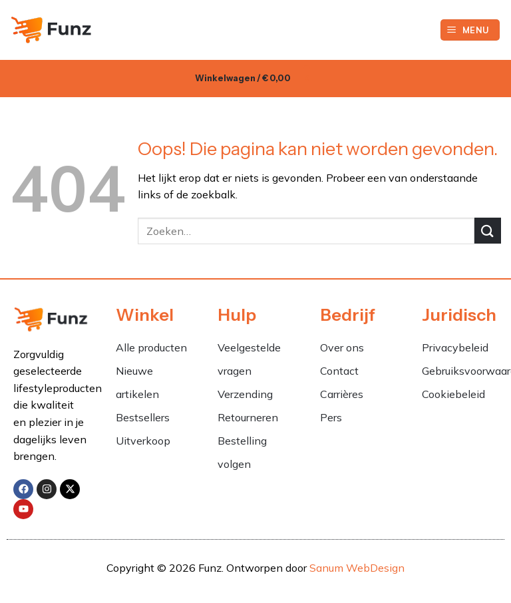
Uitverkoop (143, 440)
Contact (339, 370)
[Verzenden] (487, 231)
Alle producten (151, 347)
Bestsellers (143, 417)
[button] (470, 30)
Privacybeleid (455, 347)
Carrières (341, 394)
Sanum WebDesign (357, 567)
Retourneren (248, 417)
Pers (331, 417)
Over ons (342, 347)
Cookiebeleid (453, 394)
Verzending (245, 394)
